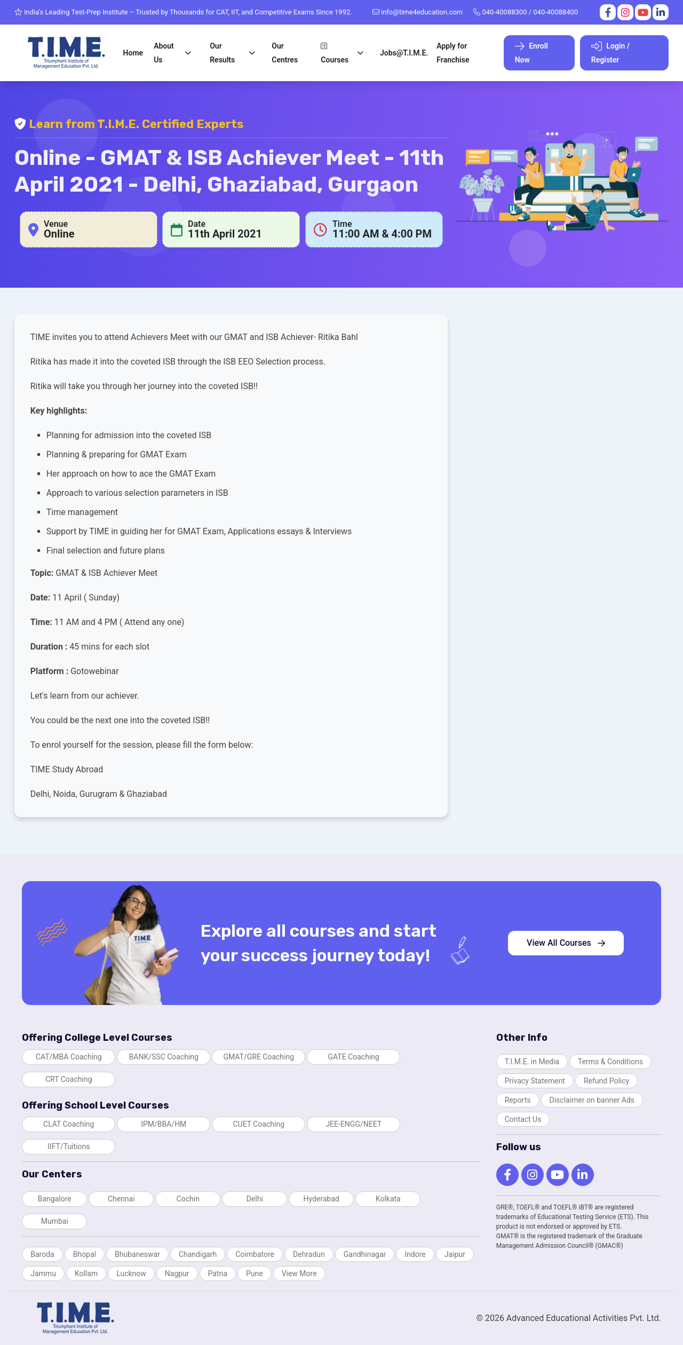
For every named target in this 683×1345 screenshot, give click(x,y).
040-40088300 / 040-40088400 (525, 12)
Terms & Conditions (610, 1061)
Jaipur (454, 1254)
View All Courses (566, 943)
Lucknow (131, 1273)
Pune (254, 1273)
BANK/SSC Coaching (163, 1057)
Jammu (43, 1273)
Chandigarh (198, 1254)
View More (299, 1273)
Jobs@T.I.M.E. (404, 53)
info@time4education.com (417, 12)
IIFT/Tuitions (68, 1146)
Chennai (121, 1198)
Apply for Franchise (452, 53)
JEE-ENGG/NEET (353, 1124)
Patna (217, 1273)
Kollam (86, 1273)
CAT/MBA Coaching (69, 1057)
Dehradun (309, 1254)
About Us (164, 53)
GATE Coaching (353, 1057)
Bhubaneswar (137, 1254)
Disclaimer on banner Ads (592, 1100)
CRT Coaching (68, 1079)
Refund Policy (606, 1081)
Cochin (188, 1198)
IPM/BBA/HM (163, 1124)
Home (133, 53)
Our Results (222, 53)
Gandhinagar (365, 1254)
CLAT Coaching (68, 1124)
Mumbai (54, 1221)
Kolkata (388, 1198)
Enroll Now (531, 52)
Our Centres (285, 53)
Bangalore (55, 1198)
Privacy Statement (535, 1081)
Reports (518, 1100)
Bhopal (84, 1254)
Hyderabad (321, 1198)
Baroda (42, 1254)
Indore (414, 1254)
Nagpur (177, 1273)
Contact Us (523, 1119)
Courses (334, 53)
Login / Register (610, 52)
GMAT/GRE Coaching (258, 1057)
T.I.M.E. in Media (532, 1061)
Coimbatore (254, 1254)
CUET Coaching (258, 1124)
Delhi (255, 1198)
